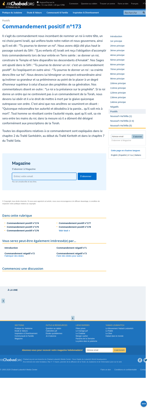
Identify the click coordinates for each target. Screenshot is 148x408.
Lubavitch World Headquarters (95, 359)
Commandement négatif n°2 (20, 253)
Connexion (73, 3)
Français (134, 3)
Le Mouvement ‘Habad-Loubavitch (119, 328)
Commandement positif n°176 (23, 230)
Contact (143, 370)
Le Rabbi (109, 331)
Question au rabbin (89, 3)
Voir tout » (64, 230)
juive (112, 362)
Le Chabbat (80, 333)
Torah (84, 362)
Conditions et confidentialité (125, 370)
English (114, 155)
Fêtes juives (80, 328)
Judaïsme (92, 362)
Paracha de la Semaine (85, 339)
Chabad (50, 359)
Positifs (6, 20)
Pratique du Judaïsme (12, 12)
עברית (130, 155)
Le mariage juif (82, 331)
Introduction (11, 247)
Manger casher (82, 336)
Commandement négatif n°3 (72, 253)
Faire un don (123, 3)
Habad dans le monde (114, 336)
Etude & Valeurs (34, 12)
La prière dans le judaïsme (86, 341)
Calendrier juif (51, 331)
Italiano (138, 155)
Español (122, 155)
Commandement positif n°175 (23, 227)
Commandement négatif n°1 (72, 247)
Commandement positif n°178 (75, 227)
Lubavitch (56, 359)
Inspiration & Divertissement (86, 12)
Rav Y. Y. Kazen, (54, 362)
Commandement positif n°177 (75, 223)
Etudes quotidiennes (54, 333)
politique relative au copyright (25, 204)
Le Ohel (109, 333)
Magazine (19, 339)
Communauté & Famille (57, 12)
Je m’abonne (51, 336)
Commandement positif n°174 (23, 223)
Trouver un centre (107, 3)
